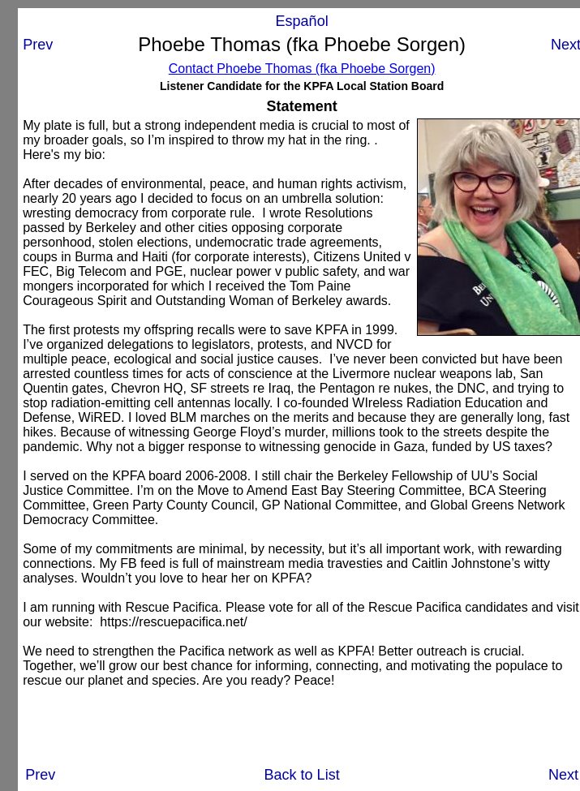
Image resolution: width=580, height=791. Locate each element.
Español (302, 21)
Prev (38, 45)
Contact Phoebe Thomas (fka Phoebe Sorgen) (302, 68)
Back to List (302, 775)
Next (563, 775)
